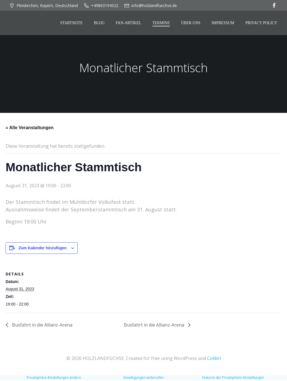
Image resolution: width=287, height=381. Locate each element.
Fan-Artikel (129, 23)
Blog (100, 23)
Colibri (214, 359)
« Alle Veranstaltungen (30, 129)
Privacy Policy (262, 23)
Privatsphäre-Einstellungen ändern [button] (54, 378)
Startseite (72, 23)
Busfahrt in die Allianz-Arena (41, 326)
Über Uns (191, 23)
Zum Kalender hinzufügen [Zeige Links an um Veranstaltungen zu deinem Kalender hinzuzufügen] (42, 249)
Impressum (223, 23)
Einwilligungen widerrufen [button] (143, 378)
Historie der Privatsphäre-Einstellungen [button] (233, 378)
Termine (162, 23)
